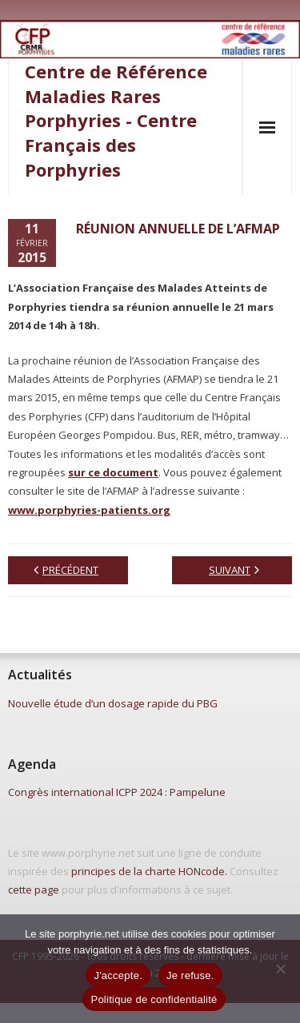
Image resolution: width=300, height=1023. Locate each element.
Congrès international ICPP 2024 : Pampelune (117, 792)
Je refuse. (190, 975)
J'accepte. (118, 975)
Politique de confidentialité (153, 999)
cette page (33, 889)
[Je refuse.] (280, 969)
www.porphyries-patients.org (89, 510)
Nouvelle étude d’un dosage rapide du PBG (113, 703)
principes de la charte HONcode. (149, 871)
